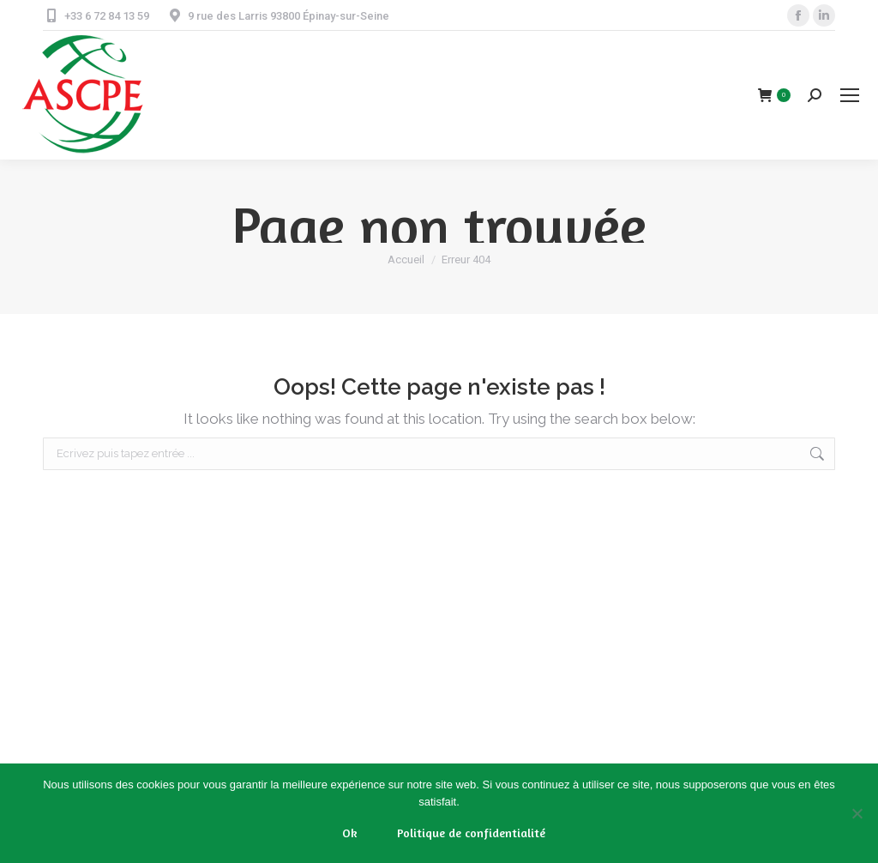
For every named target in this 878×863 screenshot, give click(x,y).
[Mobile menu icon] (850, 95)
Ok (350, 832)
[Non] (856, 813)
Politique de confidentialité (471, 832)
